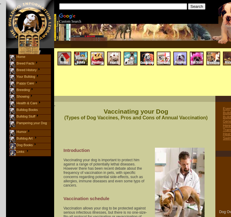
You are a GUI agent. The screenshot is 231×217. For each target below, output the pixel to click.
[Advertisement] (127, 84)
